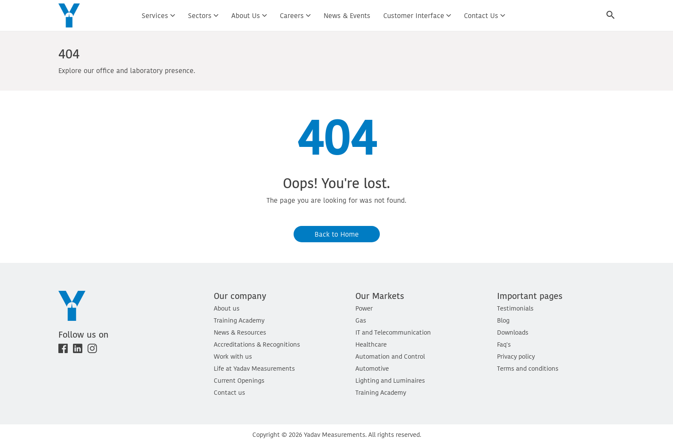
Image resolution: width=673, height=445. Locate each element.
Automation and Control (390, 356)
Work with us (233, 356)
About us (249, 15)
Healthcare (371, 344)
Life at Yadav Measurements (254, 368)
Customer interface (417, 15)
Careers (295, 15)
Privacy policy (516, 356)
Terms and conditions (527, 368)
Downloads (512, 332)
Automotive (372, 368)
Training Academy (239, 320)
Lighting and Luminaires (390, 380)
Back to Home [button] (337, 234)
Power (364, 308)
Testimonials (515, 308)
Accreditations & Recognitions (257, 344)
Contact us (484, 15)
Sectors (203, 15)
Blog (503, 320)
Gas (360, 320)
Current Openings (239, 380)
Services (158, 15)
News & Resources (240, 332)
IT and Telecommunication (393, 332)
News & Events (347, 15)
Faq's (504, 344)
